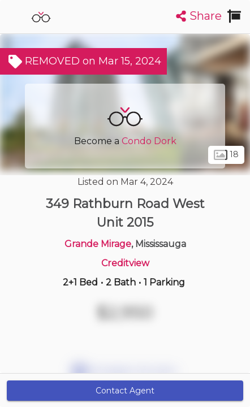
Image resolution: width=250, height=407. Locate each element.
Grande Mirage (97, 244)
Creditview (125, 263)
